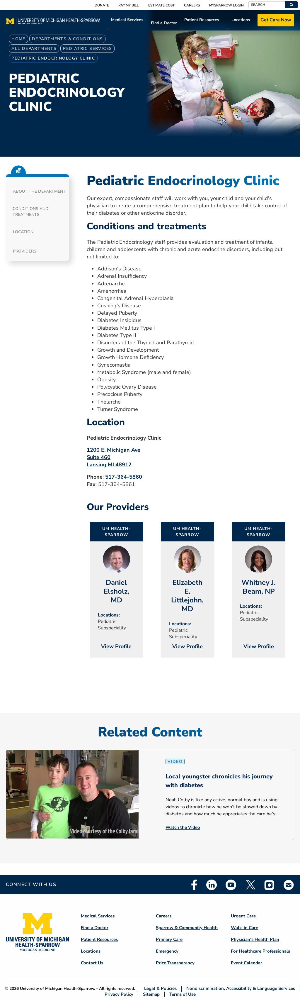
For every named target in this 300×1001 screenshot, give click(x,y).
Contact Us (92, 963)
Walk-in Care (244, 928)
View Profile (116, 646)
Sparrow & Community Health (187, 928)
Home (18, 39)
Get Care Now (275, 20)
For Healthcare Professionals (260, 951)
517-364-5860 (123, 476)
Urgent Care (243, 916)
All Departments (34, 48)
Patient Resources (201, 20)
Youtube (231, 885)
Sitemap (151, 994)
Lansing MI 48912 (109, 464)
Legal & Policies (160, 988)
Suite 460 (98, 457)
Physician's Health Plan (255, 939)
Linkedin (211, 885)
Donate (102, 5)
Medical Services (127, 20)
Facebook (194, 885)
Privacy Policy (119, 994)
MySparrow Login (226, 5)
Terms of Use (182, 994)
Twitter (250, 885)
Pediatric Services (87, 48)
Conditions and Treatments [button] (31, 211)
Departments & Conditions (67, 39)
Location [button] (23, 232)
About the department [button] (39, 191)
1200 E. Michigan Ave (113, 449)
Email (289, 885)
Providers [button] (24, 251)
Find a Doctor (164, 23)
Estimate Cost (161, 5)
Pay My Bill (128, 5)
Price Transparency (175, 963)
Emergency (167, 951)
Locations (240, 20)
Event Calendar (246, 963)
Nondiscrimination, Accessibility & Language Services (240, 988)
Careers (192, 5)
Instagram (269, 885)
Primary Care (169, 939)
